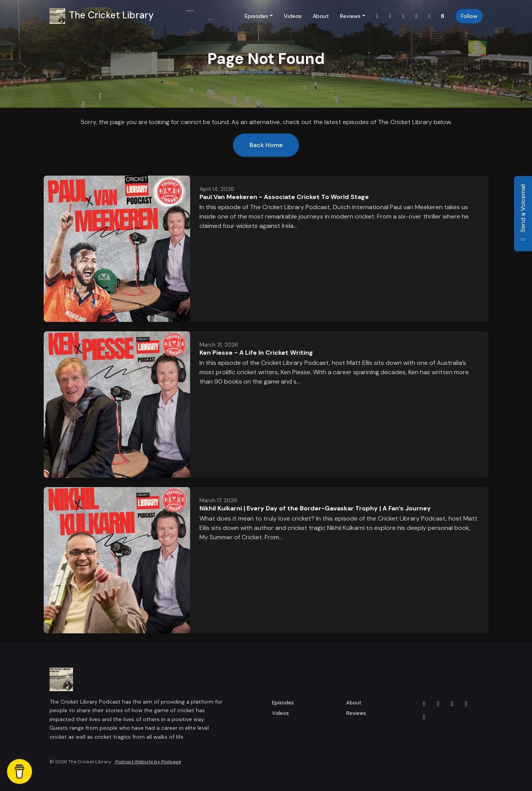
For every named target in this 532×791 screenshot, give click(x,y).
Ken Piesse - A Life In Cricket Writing (256, 352)
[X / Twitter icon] (424, 704)
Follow (469, 16)
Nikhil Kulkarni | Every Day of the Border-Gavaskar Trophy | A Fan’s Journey (315, 508)
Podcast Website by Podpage (148, 762)
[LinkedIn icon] (452, 704)
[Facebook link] (390, 16)
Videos (293, 16)
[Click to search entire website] (442, 16)
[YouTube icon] (424, 717)
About (321, 16)
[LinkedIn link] (403, 16)
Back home (266, 145)
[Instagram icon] (466, 704)
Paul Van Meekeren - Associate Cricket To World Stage (284, 197)
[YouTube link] (429, 16)
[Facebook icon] (438, 704)
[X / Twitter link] (377, 16)
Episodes (256, 16)
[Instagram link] (416, 16)
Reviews (350, 16)
